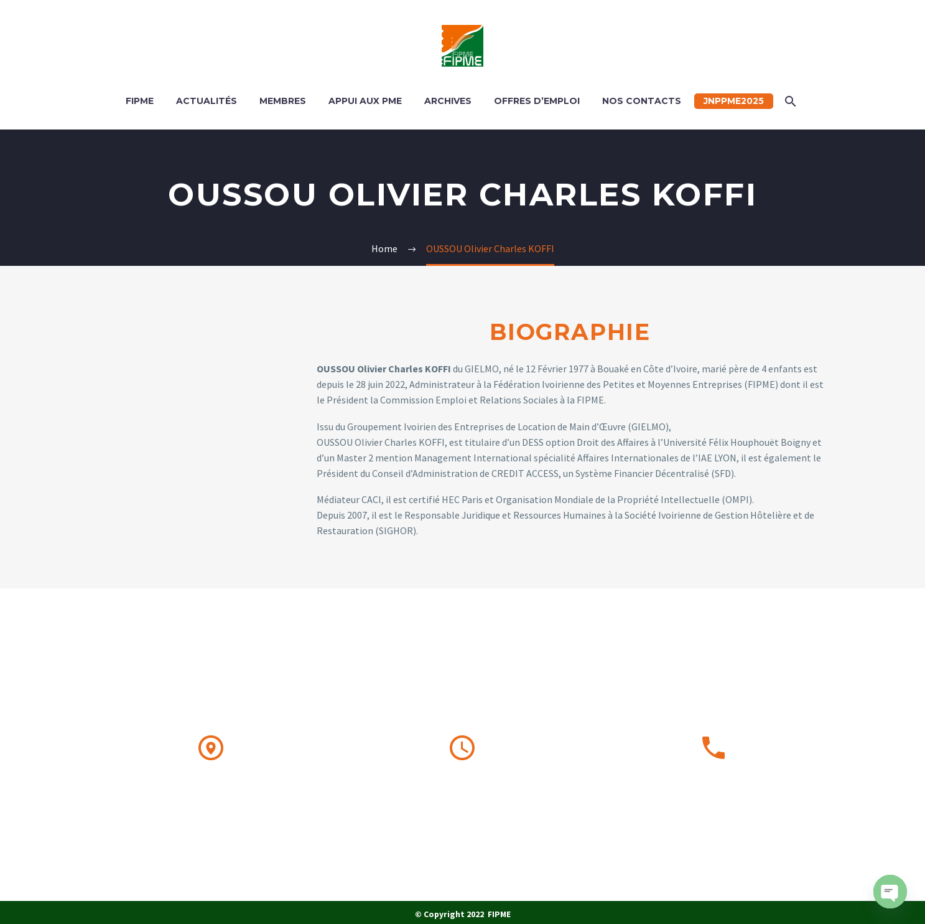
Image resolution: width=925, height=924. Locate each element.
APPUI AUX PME (365, 100)
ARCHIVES (448, 100)
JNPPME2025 (734, 100)
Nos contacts (641, 100)
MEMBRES (282, 100)
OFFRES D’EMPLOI (537, 100)
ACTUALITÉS (206, 100)
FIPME (140, 100)
